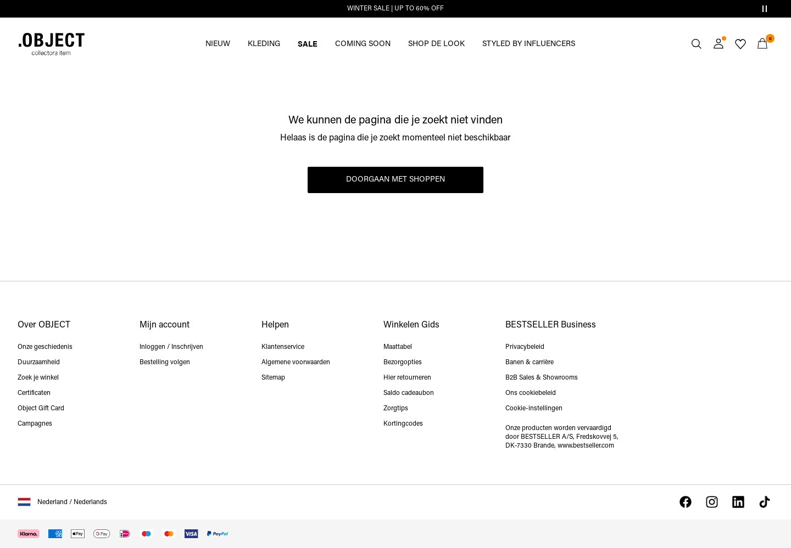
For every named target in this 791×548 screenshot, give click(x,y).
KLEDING (264, 44)
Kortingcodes (403, 424)
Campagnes (35, 424)
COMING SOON (363, 44)
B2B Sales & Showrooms (541, 378)
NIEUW (217, 44)
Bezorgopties (402, 362)
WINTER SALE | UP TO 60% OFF (395, 8)
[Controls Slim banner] (764, 9)
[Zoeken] (697, 44)
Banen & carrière (529, 362)
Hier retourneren (407, 378)
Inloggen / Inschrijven (171, 347)
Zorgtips (395, 408)
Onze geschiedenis (45, 347)
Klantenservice (282, 347)
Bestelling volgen (165, 362)
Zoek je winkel (38, 378)
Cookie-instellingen (533, 408)
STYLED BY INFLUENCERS (528, 44)
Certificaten (34, 393)
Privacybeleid (524, 347)
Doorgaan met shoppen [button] (395, 180)
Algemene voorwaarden (295, 362)
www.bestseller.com (586, 446)
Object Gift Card (41, 408)
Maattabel (397, 347)
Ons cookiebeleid (530, 393)
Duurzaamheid (39, 362)
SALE (307, 43)
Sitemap (273, 378)
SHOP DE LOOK (436, 44)
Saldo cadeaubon (408, 393)
